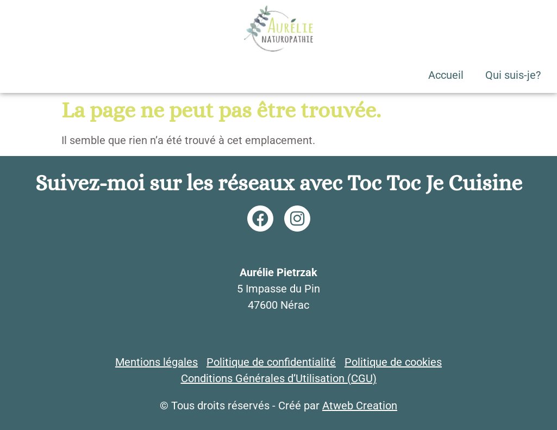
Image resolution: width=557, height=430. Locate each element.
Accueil (446, 75)
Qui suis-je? (513, 75)
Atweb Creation (359, 405)
